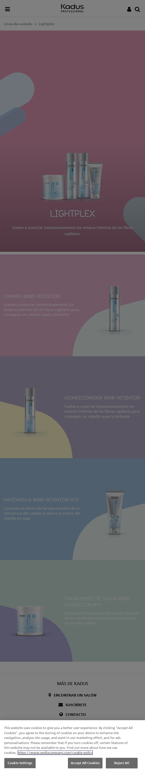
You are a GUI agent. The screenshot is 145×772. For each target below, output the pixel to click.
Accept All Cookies (85, 763)
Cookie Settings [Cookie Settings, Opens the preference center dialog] (20, 763)
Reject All (121, 763)
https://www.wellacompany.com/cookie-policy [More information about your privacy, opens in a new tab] (55, 753)
